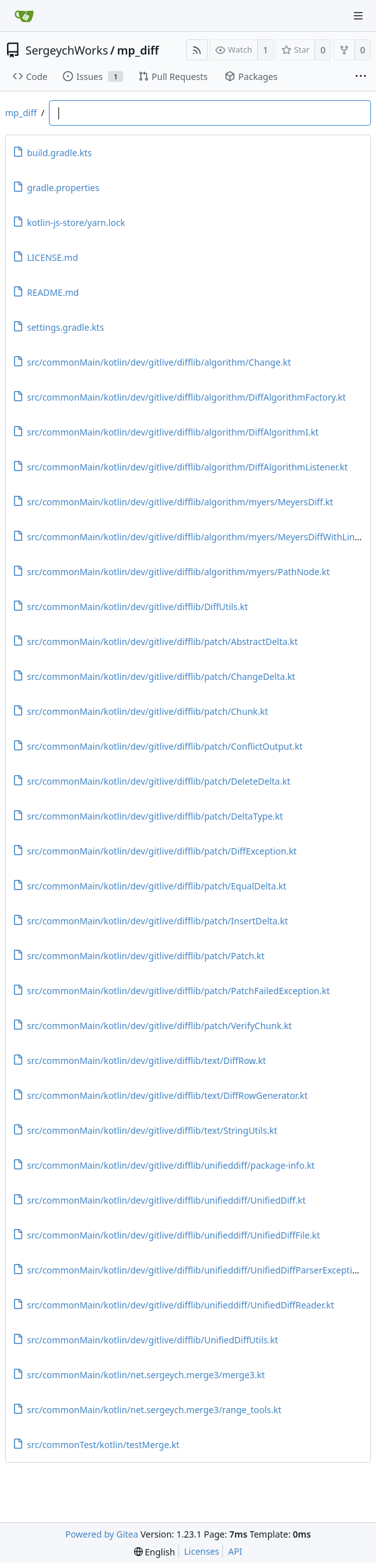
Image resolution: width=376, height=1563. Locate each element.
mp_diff (138, 50)
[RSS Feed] (197, 49)
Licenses (202, 1551)
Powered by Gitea (101, 1534)
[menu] (154, 1552)
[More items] (361, 77)
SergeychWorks (66, 50)
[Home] (24, 15)
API (235, 1551)
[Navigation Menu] (358, 15)
